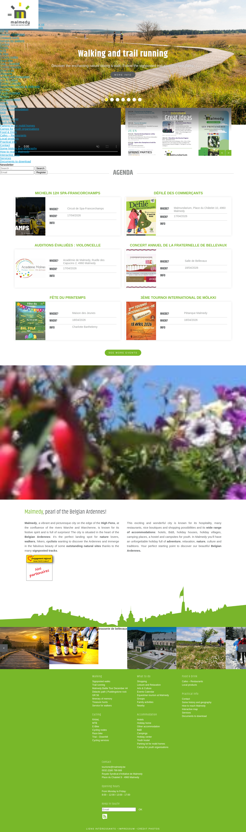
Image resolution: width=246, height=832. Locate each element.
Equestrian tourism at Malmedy (153, 695)
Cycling (75, 9)
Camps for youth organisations (152, 747)
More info (122, 75)
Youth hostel (143, 740)
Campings (142, 733)
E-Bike (95, 726)
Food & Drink (151, 9)
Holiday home (144, 723)
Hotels (140, 719)
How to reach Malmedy (194, 705)
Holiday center (144, 737)
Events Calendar (145, 691)
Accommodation (125, 9)
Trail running (98, 685)
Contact (186, 699)
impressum (127, 829)
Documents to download (194, 716)
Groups (141, 698)
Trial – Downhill (100, 737)
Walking (50, 9)
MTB (94, 723)
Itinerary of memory (102, 698)
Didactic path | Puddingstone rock (109, 691)
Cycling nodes (99, 730)
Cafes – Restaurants (192, 681)
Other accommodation (148, 726)
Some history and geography (196, 702)
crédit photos (148, 829)
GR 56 (95, 695)
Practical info (175, 9)
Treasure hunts (100, 702)
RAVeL (95, 719)
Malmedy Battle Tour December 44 (110, 688)
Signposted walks (101, 681)
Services (186, 712)
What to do (100, 9)
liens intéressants (101, 829)
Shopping (142, 681)
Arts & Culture (144, 688)
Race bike (97, 733)
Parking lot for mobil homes (151, 743)
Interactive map (190, 709)
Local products (189, 685)
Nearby (141, 705)
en (231, 6)
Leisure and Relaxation (149, 685)
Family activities (145, 702)
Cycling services (100, 740)
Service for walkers (102, 705)
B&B (139, 730)
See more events (123, 353)
